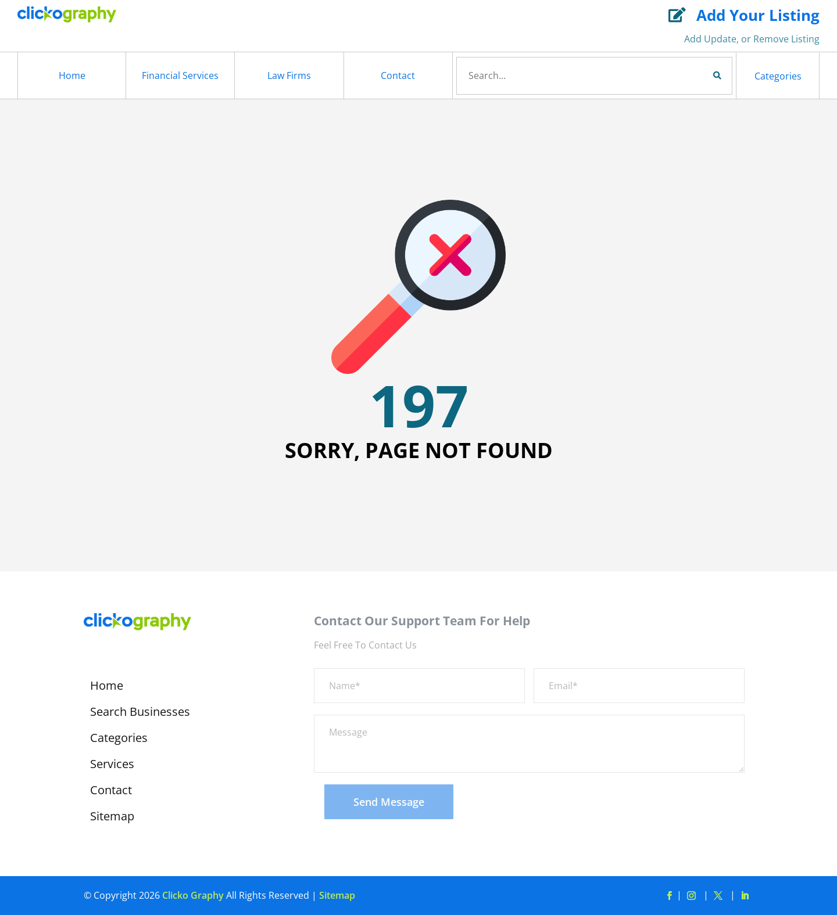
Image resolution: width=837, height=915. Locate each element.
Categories (778, 76)
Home (72, 75)
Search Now (697, 75)
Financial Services (180, 75)
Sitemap (112, 818)
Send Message (388, 802)
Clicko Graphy (193, 895)
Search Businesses (140, 713)
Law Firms (289, 75)
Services (112, 766)
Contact (398, 75)
